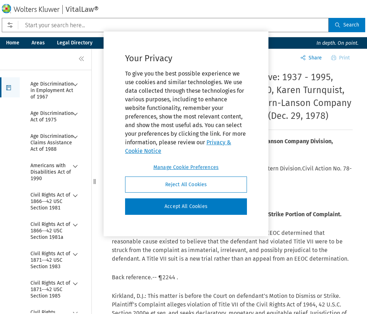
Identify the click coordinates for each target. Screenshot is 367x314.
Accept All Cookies (186, 206)
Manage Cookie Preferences (186, 167)
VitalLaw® (82, 9)
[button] (10, 87)
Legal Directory (74, 43)
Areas (38, 43)
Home (12, 43)
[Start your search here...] (165, 25)
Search (347, 25)
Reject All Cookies (186, 185)
